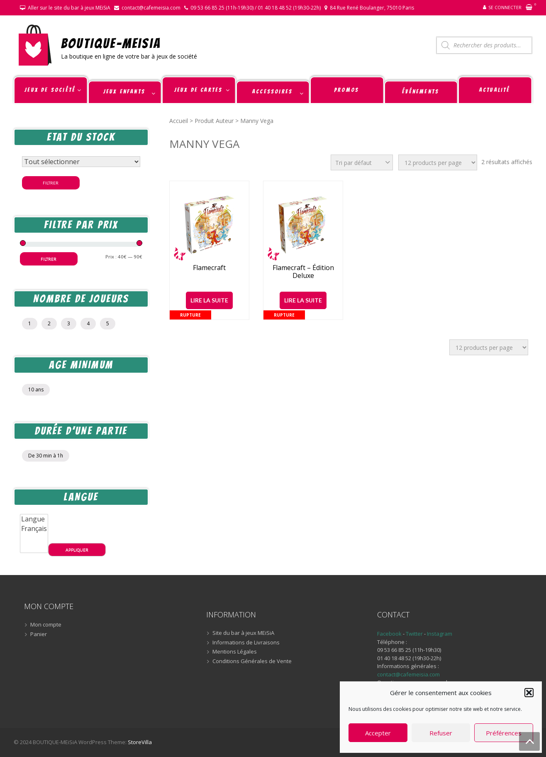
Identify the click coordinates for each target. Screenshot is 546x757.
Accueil (178, 121)
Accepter (378, 733)
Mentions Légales (234, 652)
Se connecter (505, 7)
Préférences (504, 733)
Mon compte (45, 625)
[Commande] (362, 162)
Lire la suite (209, 300)
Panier (38, 634)
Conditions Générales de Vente (252, 661)
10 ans (36, 389)
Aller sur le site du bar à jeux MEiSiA (69, 7)
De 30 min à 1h (45, 455)
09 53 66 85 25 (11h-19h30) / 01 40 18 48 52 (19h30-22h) (255, 7)
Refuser (440, 733)
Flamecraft (209, 268)
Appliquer (77, 549)
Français (34, 528)
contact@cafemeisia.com (151, 7)
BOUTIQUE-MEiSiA (111, 43)
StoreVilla (140, 742)
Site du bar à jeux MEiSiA (243, 633)
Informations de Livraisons (246, 642)
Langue (34, 519)
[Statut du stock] (81, 161)
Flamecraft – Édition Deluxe (303, 272)
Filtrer (50, 182)
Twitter (415, 633)
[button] (529, 692)
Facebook (389, 633)
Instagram (439, 633)
